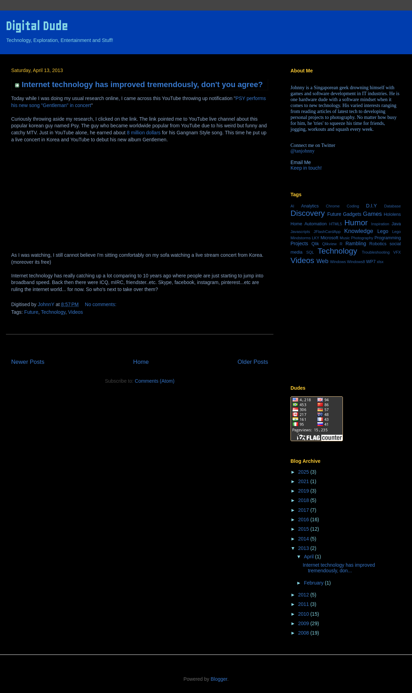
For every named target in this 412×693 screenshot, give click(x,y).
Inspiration (380, 224)
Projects (299, 243)
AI (292, 206)
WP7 (370, 261)
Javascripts (300, 231)
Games (372, 214)
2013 (304, 548)
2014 (304, 539)
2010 (304, 614)
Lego (382, 231)
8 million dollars (143, 132)
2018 (304, 500)
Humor (356, 222)
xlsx (380, 262)
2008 (304, 633)
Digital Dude (37, 26)
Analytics (310, 206)
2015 (304, 529)
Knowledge (358, 231)
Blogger (219, 679)
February (314, 583)
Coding (353, 206)
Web (322, 261)
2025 (304, 472)
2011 (304, 604)
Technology (53, 312)
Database (392, 206)
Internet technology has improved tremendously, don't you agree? (142, 84)
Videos (75, 312)
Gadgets (352, 214)
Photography (362, 238)
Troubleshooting (376, 252)
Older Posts (252, 362)
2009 (304, 623)
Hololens (392, 214)
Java (396, 223)
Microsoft (329, 237)
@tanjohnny (302, 151)
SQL (310, 252)
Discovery (307, 213)
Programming (387, 237)
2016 (304, 519)
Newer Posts (27, 362)
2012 (304, 594)
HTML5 (335, 224)
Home (141, 362)
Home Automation (308, 223)
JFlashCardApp (327, 231)
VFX (397, 252)
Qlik (315, 243)
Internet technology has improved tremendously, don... (339, 568)
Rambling (355, 243)
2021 (304, 481)
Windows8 (356, 262)
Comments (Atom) (155, 381)
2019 (304, 491)
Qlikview (329, 244)
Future (31, 312)
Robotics (378, 243)
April (309, 556)
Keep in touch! (306, 168)
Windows (338, 262)
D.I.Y (371, 205)
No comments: (100, 304)
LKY (315, 238)
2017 (304, 510)
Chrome (333, 206)
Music (345, 238)
